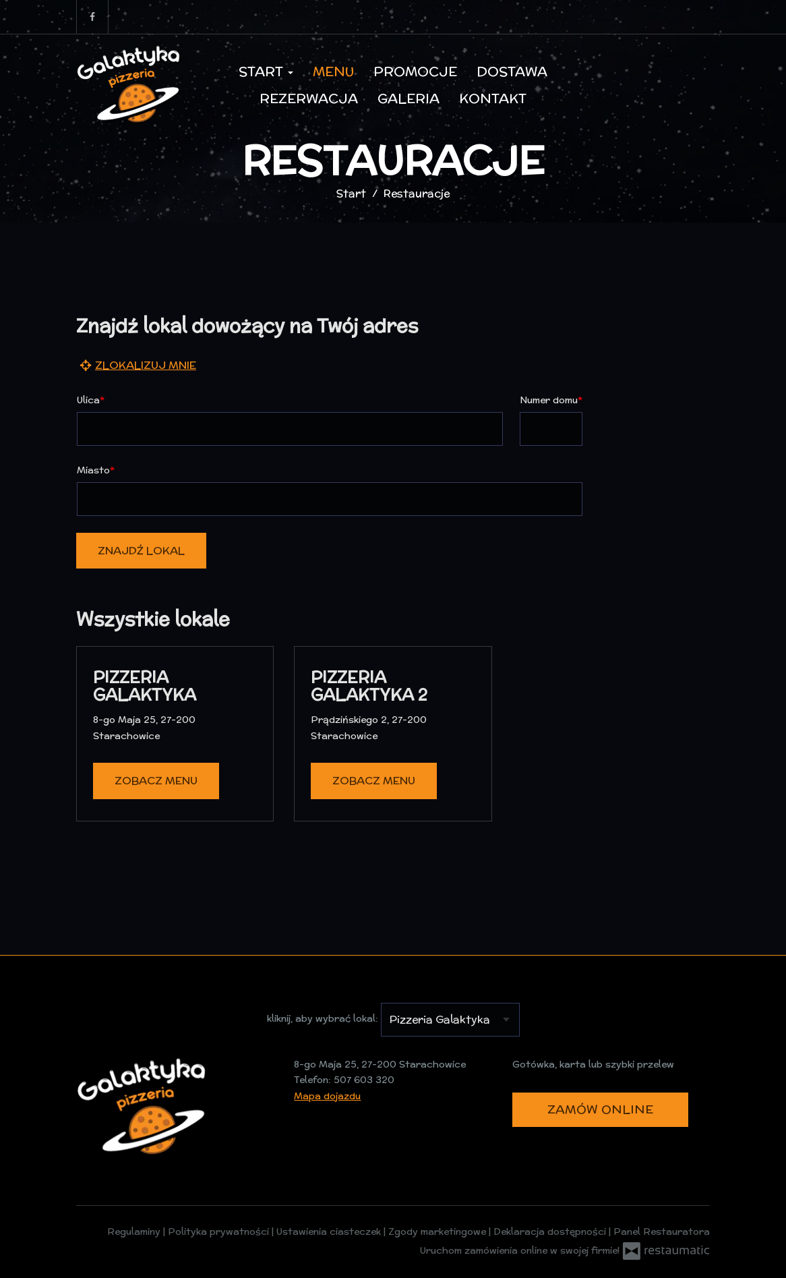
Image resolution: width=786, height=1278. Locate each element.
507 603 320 (364, 1079)
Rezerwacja (309, 98)
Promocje (415, 71)
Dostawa (512, 71)
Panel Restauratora (661, 1231)
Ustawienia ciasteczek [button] (330, 1231)
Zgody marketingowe (438, 1231)
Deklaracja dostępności (551, 1231)
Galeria (408, 98)
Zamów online (600, 1109)
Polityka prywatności (220, 1231)
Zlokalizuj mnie (136, 364)
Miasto (93, 470)
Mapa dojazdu (327, 1096)
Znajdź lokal (141, 550)
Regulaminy (135, 1231)
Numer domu (549, 400)
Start (266, 71)
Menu (333, 71)
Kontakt (492, 98)
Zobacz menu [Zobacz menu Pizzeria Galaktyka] (156, 780)
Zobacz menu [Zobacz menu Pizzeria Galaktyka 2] (373, 780)
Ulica (88, 400)
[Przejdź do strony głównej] (130, 85)
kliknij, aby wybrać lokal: (322, 1018)
